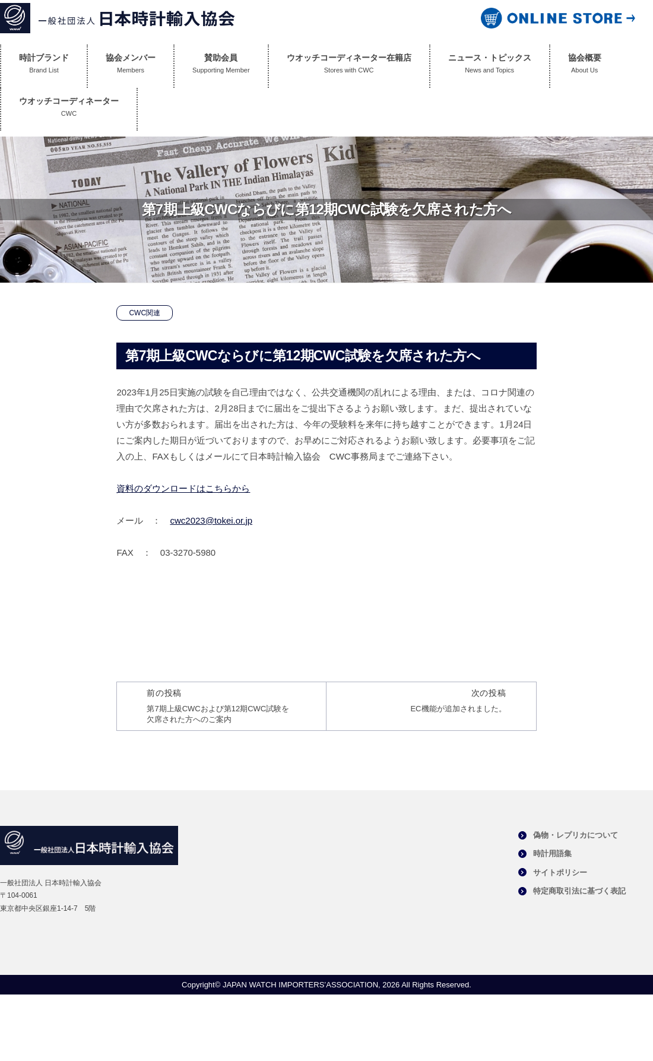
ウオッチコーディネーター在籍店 (349, 66)
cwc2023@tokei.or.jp (211, 520)
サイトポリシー (560, 872)
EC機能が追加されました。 (458, 708)
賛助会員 (221, 66)
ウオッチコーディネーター (69, 109)
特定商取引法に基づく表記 (579, 890)
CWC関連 (144, 313)
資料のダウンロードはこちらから (183, 488)
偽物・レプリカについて (575, 835)
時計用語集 (552, 853)
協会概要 (584, 66)
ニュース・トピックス (489, 66)
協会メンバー (131, 66)
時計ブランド (44, 66)
